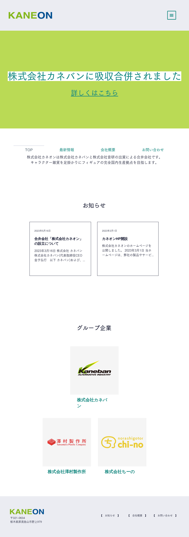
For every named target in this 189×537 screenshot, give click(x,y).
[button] (171, 15)
